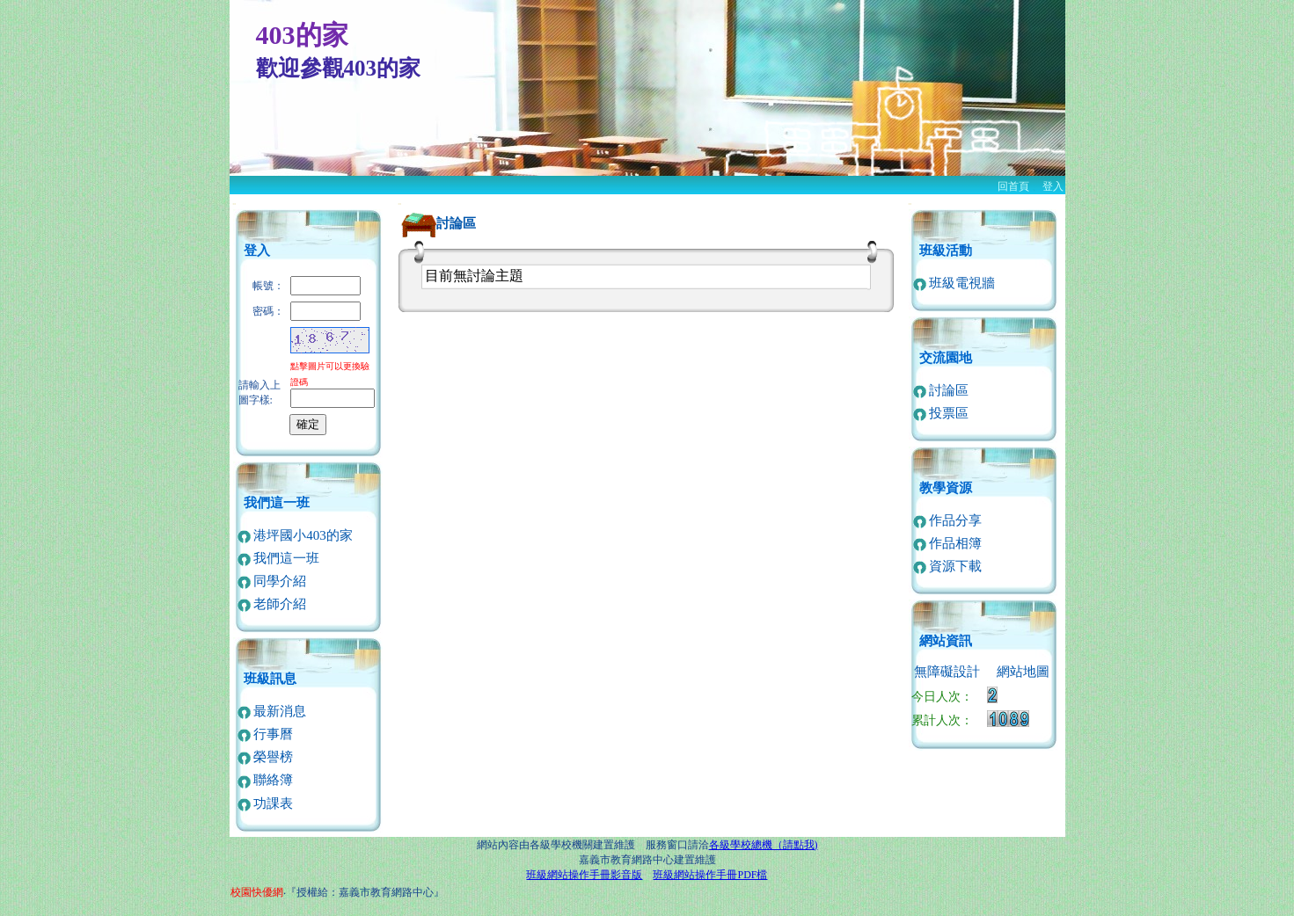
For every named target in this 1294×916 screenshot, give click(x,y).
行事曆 (266, 734)
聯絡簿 (266, 780)
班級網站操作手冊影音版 (584, 875)
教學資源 (945, 488)
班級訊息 (270, 679)
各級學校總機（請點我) (763, 845)
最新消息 (272, 711)
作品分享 (948, 520)
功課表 (266, 803)
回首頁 (1013, 186)
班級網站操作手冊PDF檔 (710, 875)
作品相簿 (948, 543)
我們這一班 (277, 503)
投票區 (941, 413)
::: (234, 203)
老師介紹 (272, 604)
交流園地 (945, 358)
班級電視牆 (954, 283)
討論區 (941, 390)
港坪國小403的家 (295, 535)
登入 (1053, 186)
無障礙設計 (947, 672)
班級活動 (945, 251)
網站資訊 (945, 641)
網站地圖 (1023, 672)
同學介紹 (272, 581)
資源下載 (948, 566)
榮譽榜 (266, 757)
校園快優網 (256, 892)
